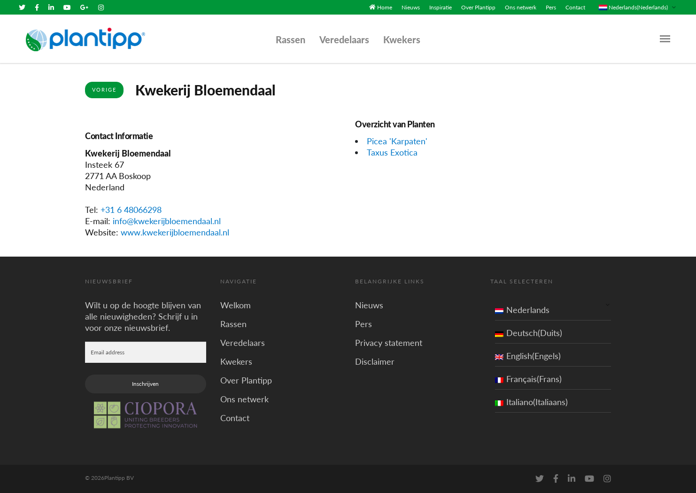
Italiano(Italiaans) (531, 402)
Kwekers (401, 39)
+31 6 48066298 (131, 209)
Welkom (235, 305)
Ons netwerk (520, 7)
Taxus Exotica (392, 152)
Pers (551, 7)
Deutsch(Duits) (528, 333)
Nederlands (522, 310)
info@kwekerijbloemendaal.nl (167, 221)
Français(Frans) (528, 379)
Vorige (104, 89)
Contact (575, 7)
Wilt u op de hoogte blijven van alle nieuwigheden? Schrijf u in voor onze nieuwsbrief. (143, 316)
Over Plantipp (478, 7)
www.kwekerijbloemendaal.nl (175, 232)
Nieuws (411, 7)
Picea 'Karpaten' (397, 141)
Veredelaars (344, 39)
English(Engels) (528, 356)
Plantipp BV (119, 477)
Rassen (290, 39)
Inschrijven (145, 383)
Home (384, 7)
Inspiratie (440, 7)
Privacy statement (388, 342)
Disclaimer (374, 361)
